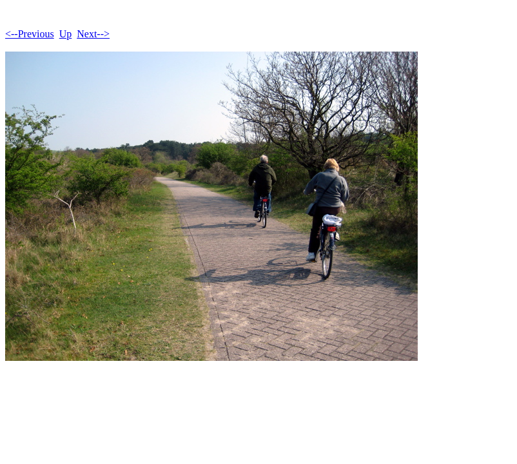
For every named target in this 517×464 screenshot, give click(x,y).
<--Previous (29, 33)
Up (65, 33)
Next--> (93, 33)
